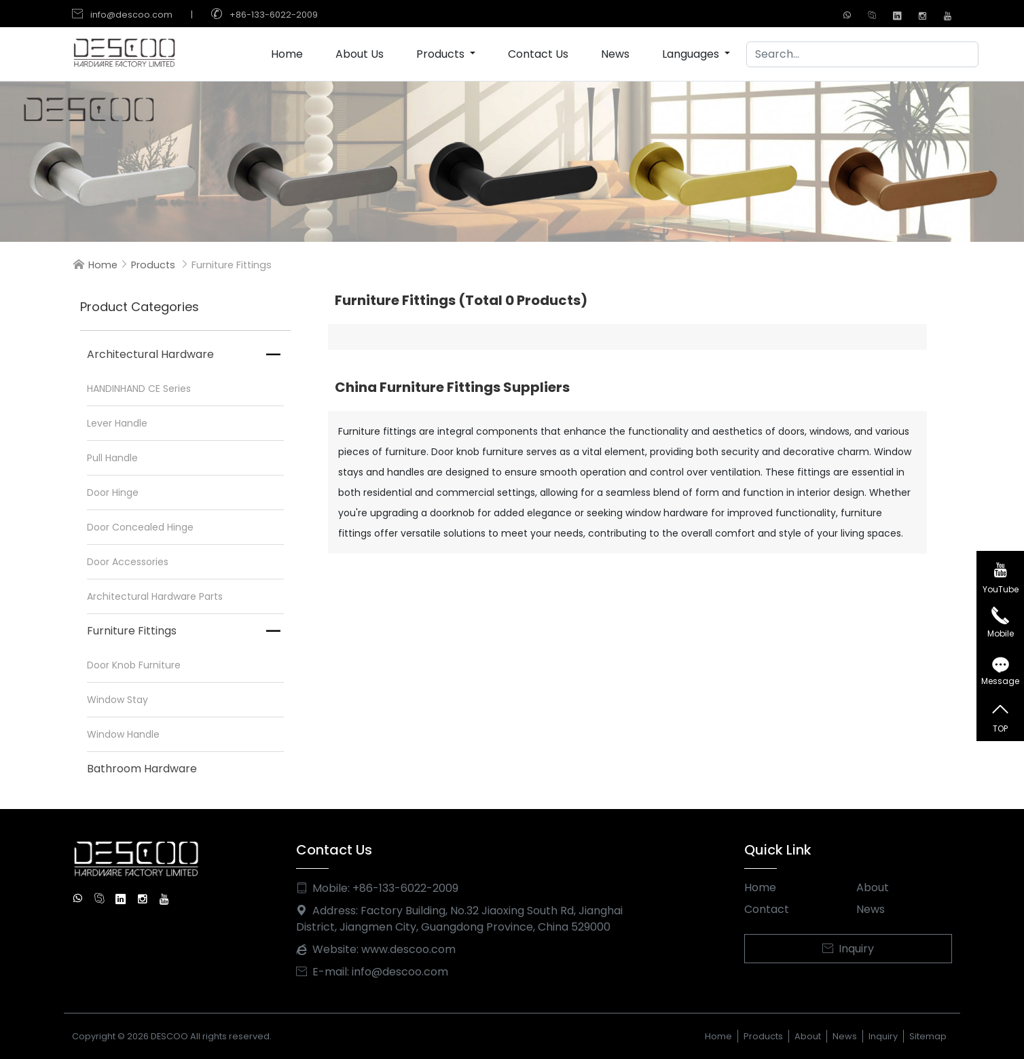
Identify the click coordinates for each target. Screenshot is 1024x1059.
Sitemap (928, 1036)
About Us (359, 54)
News (615, 54)
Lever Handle (117, 423)
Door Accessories (127, 562)
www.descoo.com (408, 949)
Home (287, 54)
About (872, 887)
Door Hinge (113, 492)
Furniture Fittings (132, 631)
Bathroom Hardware (142, 768)
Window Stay (117, 699)
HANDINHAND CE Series (139, 388)
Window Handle (123, 734)
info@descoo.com (131, 14)
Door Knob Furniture (134, 665)
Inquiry (848, 948)
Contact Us (538, 54)
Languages (692, 54)
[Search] (862, 54)
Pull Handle (112, 458)
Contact (766, 909)
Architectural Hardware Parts (155, 596)
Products (441, 54)
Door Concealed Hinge (140, 527)
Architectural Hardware (150, 354)
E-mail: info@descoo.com (372, 972)
